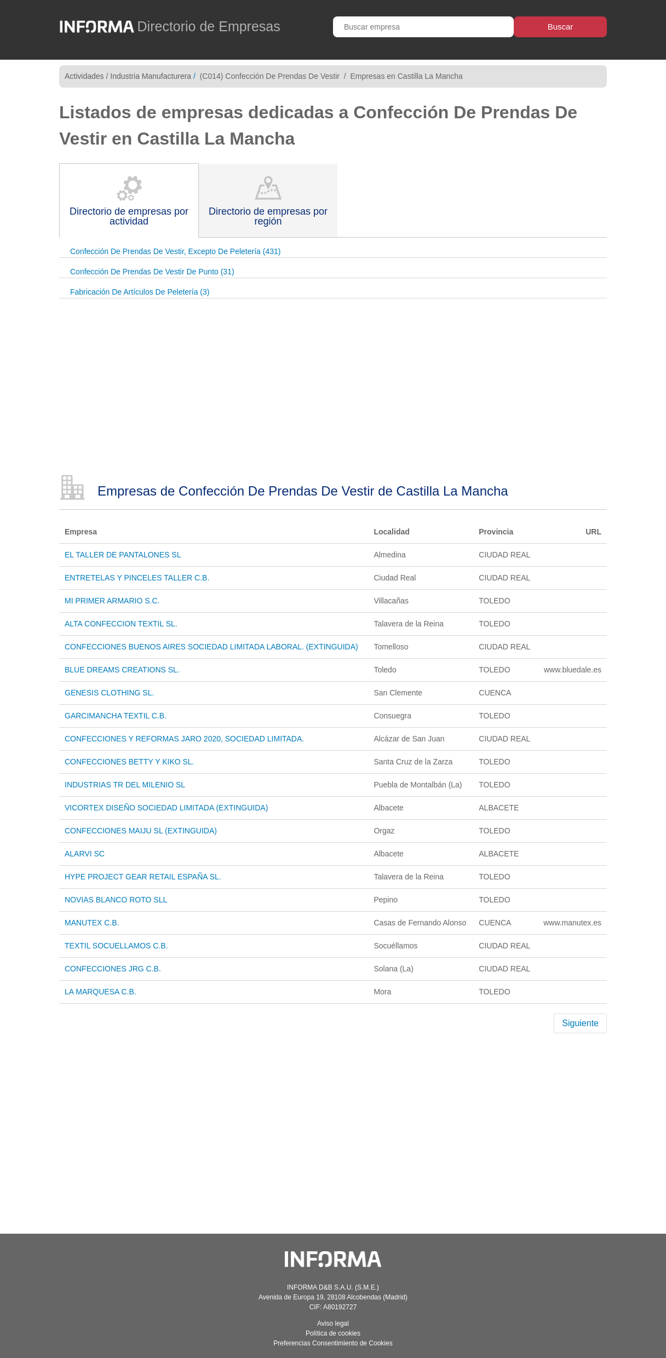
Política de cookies (333, 1333)
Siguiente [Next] (580, 1023)
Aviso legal (333, 1323)
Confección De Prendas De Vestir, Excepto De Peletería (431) (175, 251)
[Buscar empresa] (423, 26)
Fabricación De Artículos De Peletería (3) (139, 291)
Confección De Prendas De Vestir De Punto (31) (152, 271)
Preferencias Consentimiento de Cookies (332, 1343)
